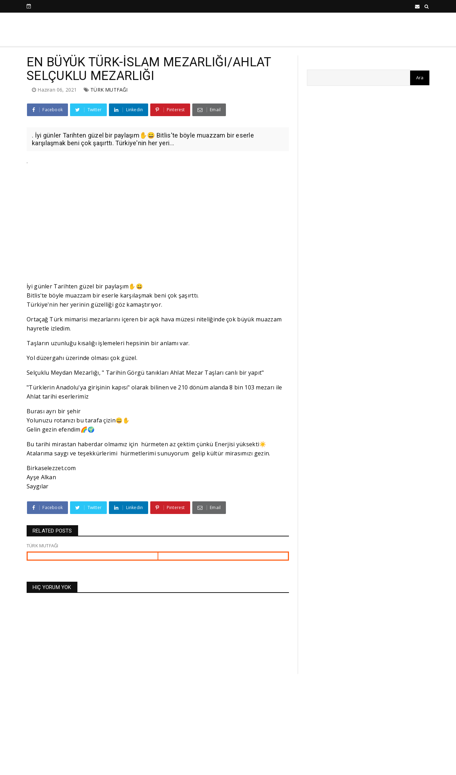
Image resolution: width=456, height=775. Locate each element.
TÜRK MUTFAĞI (108, 89)
